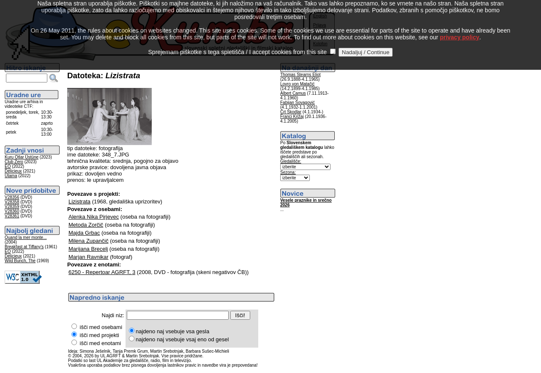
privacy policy (459, 29)
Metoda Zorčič (85, 225)
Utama (11, 175)
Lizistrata (79, 201)
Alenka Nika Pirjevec (93, 217)
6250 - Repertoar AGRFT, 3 (101, 272)
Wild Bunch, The (20, 260)
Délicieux (13, 171)
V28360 (12, 211)
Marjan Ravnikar (88, 257)
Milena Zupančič (88, 241)
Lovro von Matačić (297, 84)
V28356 (12, 197)
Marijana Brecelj (88, 249)
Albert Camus (293, 93)
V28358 (12, 202)
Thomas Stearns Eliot (300, 74)
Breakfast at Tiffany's (24, 246)
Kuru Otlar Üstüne (21, 157)
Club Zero (14, 161)
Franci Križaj (292, 116)
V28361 (12, 216)
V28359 (12, 206)
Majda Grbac (84, 233)
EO (8, 166)
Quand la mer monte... (26, 237)
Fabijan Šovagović (297, 102)
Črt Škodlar (290, 112)
